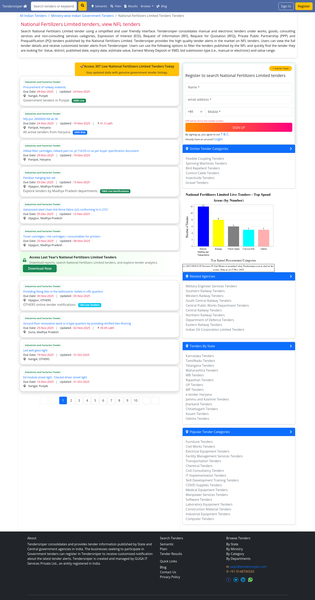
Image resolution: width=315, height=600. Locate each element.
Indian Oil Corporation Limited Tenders (215, 329)
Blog (162, 6)
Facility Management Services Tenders (214, 456)
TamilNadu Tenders (200, 360)
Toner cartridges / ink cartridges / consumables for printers (61, 236)
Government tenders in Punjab (54, 100)
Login (219, 139)
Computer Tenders (200, 519)
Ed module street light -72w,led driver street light (55, 377)
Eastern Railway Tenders (204, 325)
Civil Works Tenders (200, 446)
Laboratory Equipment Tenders (209, 504)
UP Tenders (194, 385)
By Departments (238, 558)
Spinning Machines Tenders (206, 163)
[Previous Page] (52, 400)
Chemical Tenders (199, 466)
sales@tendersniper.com (248, 566)
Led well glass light (36, 350)
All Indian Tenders (33, 15)
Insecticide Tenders (200, 178)
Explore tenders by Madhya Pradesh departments (76, 191)
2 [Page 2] (71, 400)
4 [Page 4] (87, 400)
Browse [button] (146, 6)
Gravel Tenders (197, 182)
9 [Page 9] (127, 400)
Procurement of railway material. (45, 87)
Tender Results (171, 554)
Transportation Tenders (203, 461)
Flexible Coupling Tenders (205, 158)
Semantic (99, 6)
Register (304, 6)
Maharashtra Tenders (202, 370)
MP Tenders (195, 389)
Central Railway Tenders (204, 310)
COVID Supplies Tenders (204, 485)
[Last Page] (155, 400)
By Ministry (234, 549)
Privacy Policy (170, 577)
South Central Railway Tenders (208, 300)
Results (131, 6)
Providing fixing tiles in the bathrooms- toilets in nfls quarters (63, 291)
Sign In (286, 6)
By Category (235, 554)
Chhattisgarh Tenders (202, 409)
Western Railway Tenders (204, 296)
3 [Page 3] (79, 400)
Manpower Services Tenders (207, 494)
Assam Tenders (197, 414)
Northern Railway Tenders (205, 315)
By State (232, 544)
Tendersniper (14, 6)
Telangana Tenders (200, 365)
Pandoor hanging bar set (40, 178)
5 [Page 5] (95, 400)
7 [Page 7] (111, 400)
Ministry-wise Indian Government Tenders (82, 15)
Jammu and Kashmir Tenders (207, 399)
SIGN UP (238, 127)
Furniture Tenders (199, 441)
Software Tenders (199, 499)
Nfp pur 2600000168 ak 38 (40, 119)
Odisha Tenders (197, 418)
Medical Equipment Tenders (207, 490)
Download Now (40, 268)
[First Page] (43, 400)
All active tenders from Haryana (55, 132)
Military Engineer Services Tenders (211, 286)
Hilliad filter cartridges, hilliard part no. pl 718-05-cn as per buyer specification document (81, 151)
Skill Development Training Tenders (212, 480)
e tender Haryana (199, 394)
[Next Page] (146, 400)
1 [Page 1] (63, 400)
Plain (115, 6)
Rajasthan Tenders (200, 380)
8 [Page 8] (119, 400)
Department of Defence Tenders (210, 320)
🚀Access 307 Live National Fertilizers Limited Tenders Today (127, 69)
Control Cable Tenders (202, 173)
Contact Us (168, 572)
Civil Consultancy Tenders (205, 470)
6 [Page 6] (103, 400)
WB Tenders (195, 375)
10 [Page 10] (135, 400)
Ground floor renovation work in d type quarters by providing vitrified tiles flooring (77, 323)
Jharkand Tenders (199, 404)
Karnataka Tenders (200, 356)
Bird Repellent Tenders (203, 168)
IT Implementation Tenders (206, 475)
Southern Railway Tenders (205, 291)
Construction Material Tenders (208, 509)
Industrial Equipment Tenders (208, 514)
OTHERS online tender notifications (62, 304)
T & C (225, 134)
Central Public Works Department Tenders (217, 305)
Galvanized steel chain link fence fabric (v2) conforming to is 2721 (65, 209)
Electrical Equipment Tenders (207, 451)
